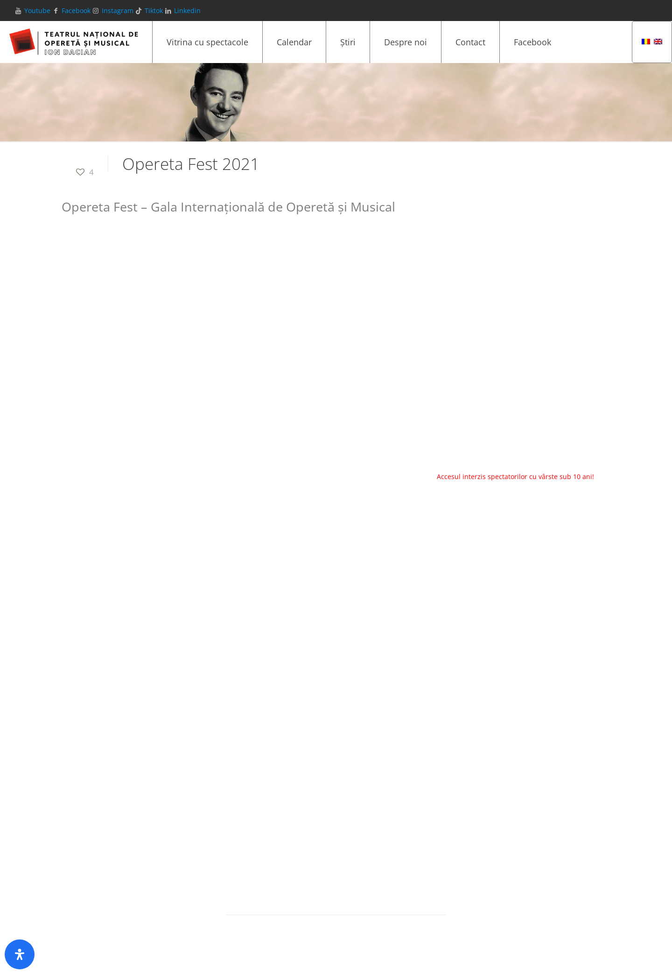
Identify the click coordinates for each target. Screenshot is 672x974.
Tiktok (154, 10)
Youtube (37, 10)
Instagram (117, 10)
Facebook (76, 10)
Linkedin (187, 10)
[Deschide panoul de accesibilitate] (20, 954)
